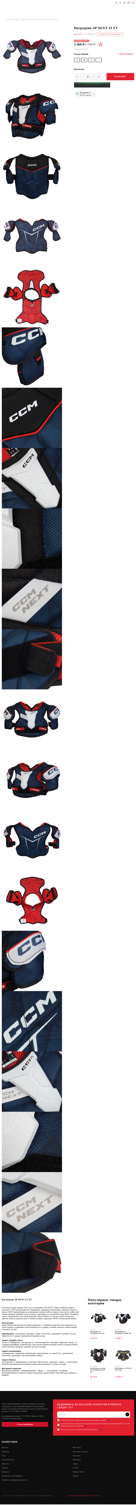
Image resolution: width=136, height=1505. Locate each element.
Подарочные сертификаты (12, 1476)
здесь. (108, 1420)
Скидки (5, 1468)
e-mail (100, 1430)
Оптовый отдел (8, 1460)
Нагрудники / (33, 20)
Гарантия (5, 1452)
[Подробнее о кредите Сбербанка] (93, 94)
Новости (5, 1464)
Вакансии (6, 1472)
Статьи (75, 1468)
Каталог (5, 1448)
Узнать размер (126, 54)
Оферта (76, 1476)
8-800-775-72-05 (94, 1496)
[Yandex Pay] (92, 84)
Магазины (77, 1448)
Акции (75, 1464)
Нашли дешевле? (81, 49)
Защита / (24, 20)
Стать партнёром (25, 1425)
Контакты (77, 1456)
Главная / (9, 20)
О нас (4, 1456)
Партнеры (77, 1460)
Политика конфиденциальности (15, 1481)
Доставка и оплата (80, 1452)
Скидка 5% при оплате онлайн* (110, 34)
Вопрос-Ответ (78, 1472)
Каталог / (17, 20)
